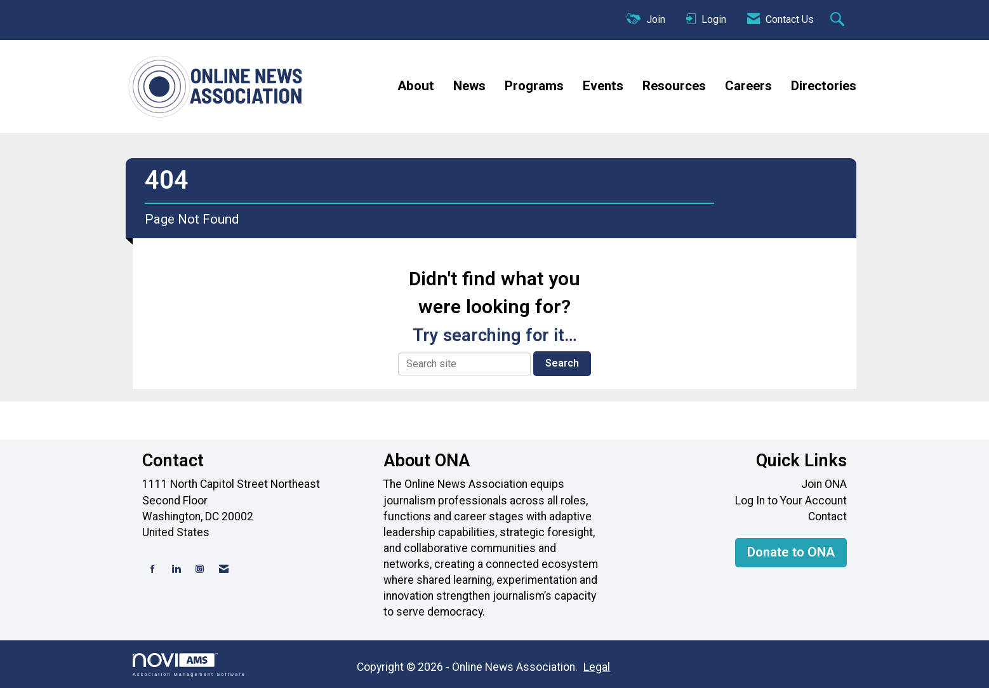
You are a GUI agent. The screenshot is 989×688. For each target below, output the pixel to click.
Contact (827, 516)
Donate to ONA (791, 552)
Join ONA (824, 484)
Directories (823, 85)
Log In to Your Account (791, 500)
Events (603, 85)
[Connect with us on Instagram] (199, 569)
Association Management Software (189, 665)
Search (562, 363)
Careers (748, 85)
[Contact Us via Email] (224, 569)
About (415, 85)
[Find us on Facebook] (152, 569)
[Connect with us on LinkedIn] (176, 569)
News (469, 85)
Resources (674, 85)
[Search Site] (838, 20)
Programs (534, 85)
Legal (596, 667)
